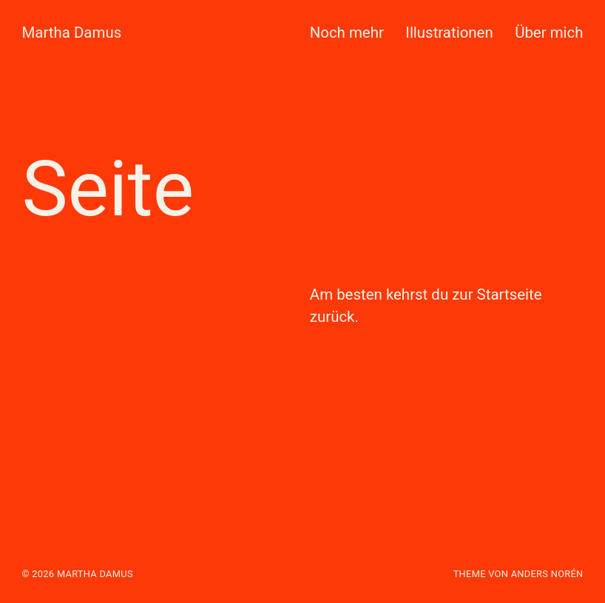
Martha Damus (71, 32)
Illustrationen (449, 32)
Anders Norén (547, 573)
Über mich (549, 32)
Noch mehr (347, 32)
